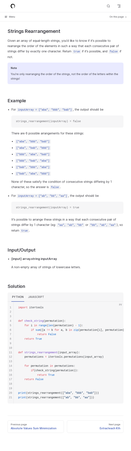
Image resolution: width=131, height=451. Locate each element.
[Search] (108, 6)
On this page (118, 16)
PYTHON (18, 296)
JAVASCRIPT (36, 296)
